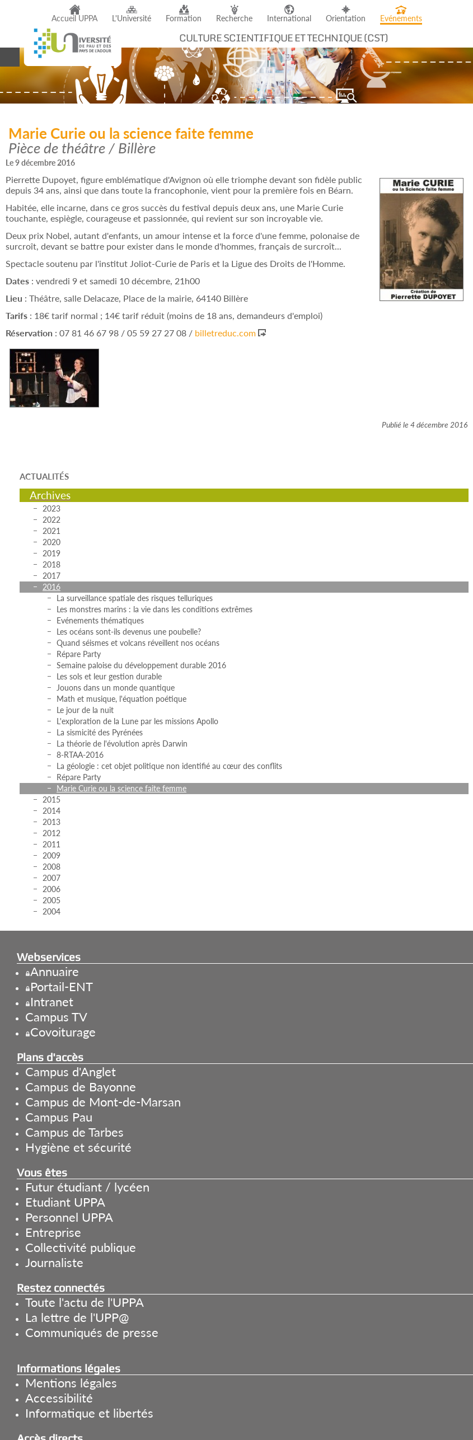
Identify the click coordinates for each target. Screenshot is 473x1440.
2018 (51, 564)
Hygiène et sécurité (78, 1147)
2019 (51, 553)
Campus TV (56, 1016)
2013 (51, 822)
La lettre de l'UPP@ (77, 1317)
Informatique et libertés (89, 1412)
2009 (51, 855)
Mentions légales (71, 1382)
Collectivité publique (80, 1247)
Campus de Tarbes (74, 1131)
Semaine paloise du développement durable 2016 (141, 665)
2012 (51, 833)
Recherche (234, 18)
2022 (51, 519)
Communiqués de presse (91, 1332)
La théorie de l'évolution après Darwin (122, 743)
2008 (51, 866)
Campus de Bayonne (80, 1086)
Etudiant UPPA (65, 1201)
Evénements (401, 18)
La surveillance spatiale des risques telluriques (135, 598)
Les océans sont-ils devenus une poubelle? (129, 631)
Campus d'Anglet (70, 1071)
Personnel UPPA (69, 1217)
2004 (51, 911)
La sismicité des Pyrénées (100, 732)
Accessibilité (59, 1397)
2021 (51, 531)
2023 (51, 508)
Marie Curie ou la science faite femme (121, 788)
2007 (51, 878)
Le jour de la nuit (85, 710)
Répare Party (79, 654)
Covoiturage (63, 1031)
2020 (51, 542)
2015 (51, 799)
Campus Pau (58, 1116)
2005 (51, 900)
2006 (51, 889)
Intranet (51, 1001)
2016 (51, 587)
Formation (184, 18)
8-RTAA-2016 (80, 754)
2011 (51, 844)
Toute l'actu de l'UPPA (84, 1302)
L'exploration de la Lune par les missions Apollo (137, 721)
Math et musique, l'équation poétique (121, 698)
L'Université (131, 18)
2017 (51, 575)
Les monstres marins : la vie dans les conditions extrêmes (154, 609)
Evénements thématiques (100, 620)
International (289, 18)
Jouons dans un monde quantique (116, 687)
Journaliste (54, 1262)
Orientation (346, 18)
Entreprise (53, 1232)
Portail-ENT (61, 986)
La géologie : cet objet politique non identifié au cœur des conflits (169, 766)
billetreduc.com (225, 332)
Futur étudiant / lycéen (87, 1186)
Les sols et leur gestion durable (109, 676)
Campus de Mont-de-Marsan (103, 1101)
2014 (51, 810)
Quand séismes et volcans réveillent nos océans (138, 643)
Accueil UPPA (74, 18)
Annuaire (54, 971)
